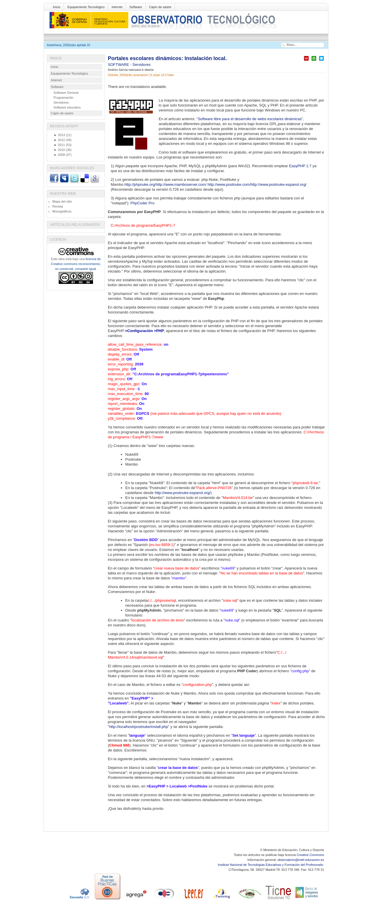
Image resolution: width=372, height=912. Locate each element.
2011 (59, 145)
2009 (59, 154)
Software (135, 7)
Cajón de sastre (160, 7)
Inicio (56, 7)
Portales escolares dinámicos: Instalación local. (167, 58)
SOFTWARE (119, 64)
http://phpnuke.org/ (140, 184)
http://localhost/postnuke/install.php (138, 726)
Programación (63, 97)
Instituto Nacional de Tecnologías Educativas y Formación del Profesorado (271, 864)
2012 (59, 140)
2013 (59, 135)
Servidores (142, 64)
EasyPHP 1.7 (300, 166)
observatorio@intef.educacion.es (301, 859)
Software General (65, 92)
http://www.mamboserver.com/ (181, 184)
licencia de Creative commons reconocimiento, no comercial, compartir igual (76, 264)
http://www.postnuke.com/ (229, 184)
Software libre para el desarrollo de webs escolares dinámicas (250, 119)
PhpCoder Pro (142, 203)
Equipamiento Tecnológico (86, 7)
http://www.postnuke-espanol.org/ (278, 184)
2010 (59, 150)
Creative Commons (310, 855)
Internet (117, 7)
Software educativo (67, 107)
